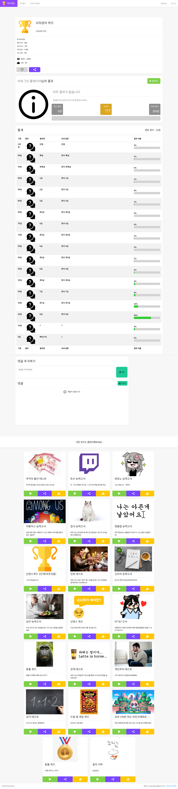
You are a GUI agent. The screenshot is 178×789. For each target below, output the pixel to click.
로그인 (173, 3)
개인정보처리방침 (171, 786)
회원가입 (164, 3)
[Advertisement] (47, 12)
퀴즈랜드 (23, 3)
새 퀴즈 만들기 (35, 3)
